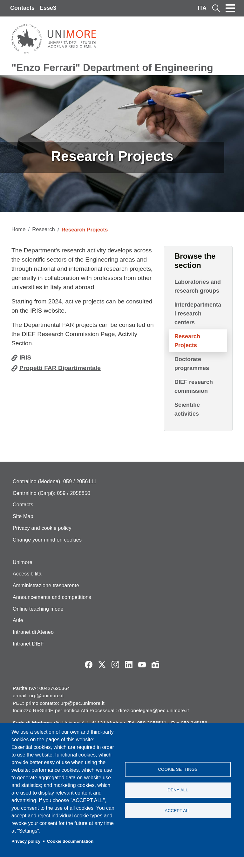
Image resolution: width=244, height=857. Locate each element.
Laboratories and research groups (197, 286)
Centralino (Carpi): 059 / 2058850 (51, 493)
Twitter (102, 664)
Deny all (177, 790)
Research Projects (187, 340)
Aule (18, 620)
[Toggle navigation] (230, 8)
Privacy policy (25, 841)
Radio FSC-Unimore (155, 664)
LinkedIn (129, 664)
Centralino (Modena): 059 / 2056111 (55, 481)
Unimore (22, 562)
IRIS (25, 357)
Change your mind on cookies (47, 539)
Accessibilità (27, 573)
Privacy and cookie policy (42, 528)
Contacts (22, 8)
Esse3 (48, 8)
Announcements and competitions (52, 597)
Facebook (89, 664)
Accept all (178, 810)
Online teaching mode (38, 609)
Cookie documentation (70, 841)
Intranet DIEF (28, 643)
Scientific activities (187, 409)
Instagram (115, 664)
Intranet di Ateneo (33, 632)
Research (43, 229)
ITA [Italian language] (202, 8)
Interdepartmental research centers (197, 314)
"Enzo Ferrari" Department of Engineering (112, 67)
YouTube (142, 664)
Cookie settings (178, 769)
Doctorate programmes (191, 363)
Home (18, 229)
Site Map (23, 516)
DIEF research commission (193, 386)
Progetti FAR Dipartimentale (60, 368)
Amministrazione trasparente (46, 585)
